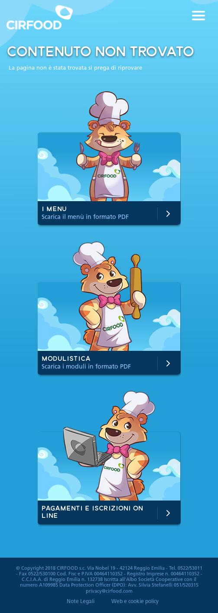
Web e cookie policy (135, 601)
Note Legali (80, 601)
